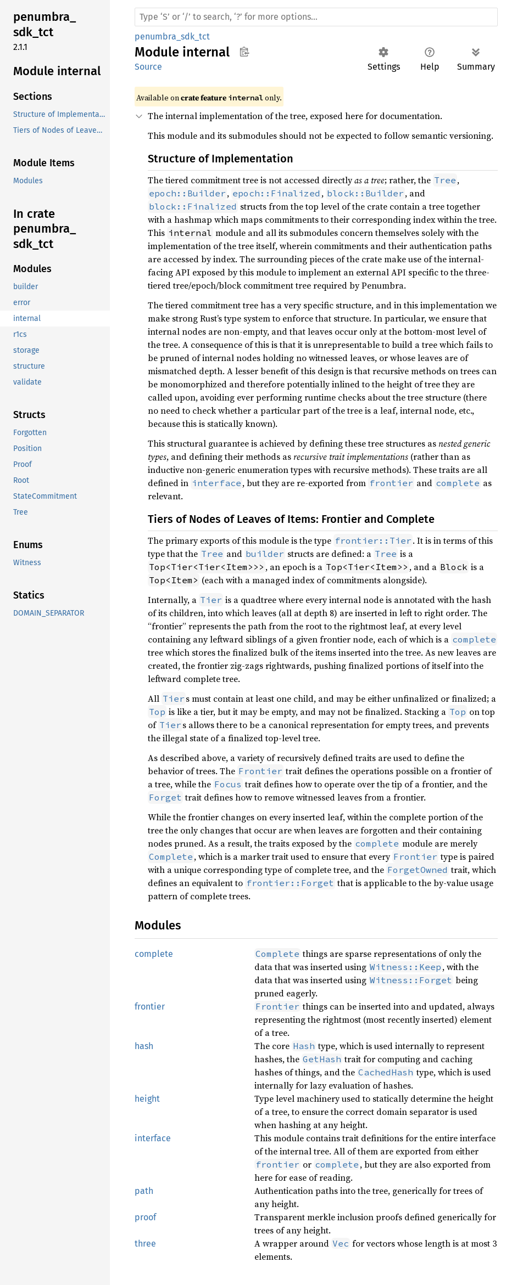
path (144, 1191)
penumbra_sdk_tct (172, 36)
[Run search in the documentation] (316, 17)
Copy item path (244, 51)
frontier (150, 1006)
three (145, 1243)
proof (145, 1217)
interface (153, 1138)
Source (148, 66)
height (147, 1099)
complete (154, 954)
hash (144, 1046)
